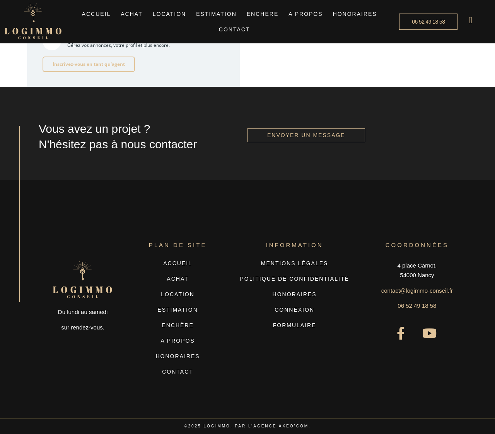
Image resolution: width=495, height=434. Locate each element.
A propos (305, 14)
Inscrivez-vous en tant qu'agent (89, 64)
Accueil (96, 14)
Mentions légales (294, 263)
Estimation (216, 14)
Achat (131, 14)
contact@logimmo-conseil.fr (417, 290)
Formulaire (294, 325)
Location (169, 14)
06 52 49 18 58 (417, 305)
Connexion (294, 310)
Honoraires (355, 14)
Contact (234, 29)
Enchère (262, 14)
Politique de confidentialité (294, 279)
